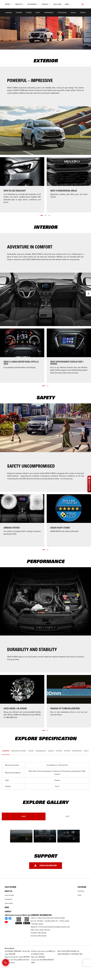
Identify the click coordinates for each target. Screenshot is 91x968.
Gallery (73, 12)
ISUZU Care (57, 4)
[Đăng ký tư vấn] (89, 484)
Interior (29, 12)
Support (83, 12)
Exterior (19, 12)
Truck (79, 895)
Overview (8, 12)
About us (8, 891)
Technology (8, 899)
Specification (62, 12)
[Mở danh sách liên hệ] (5, 962)
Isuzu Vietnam (10, 887)
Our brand (82, 887)
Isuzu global (9, 903)
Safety (38, 12)
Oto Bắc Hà (45, 967)
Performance (48, 12)
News (67, 4)
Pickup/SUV (81, 891)
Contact (8, 912)
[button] (42, 215)
